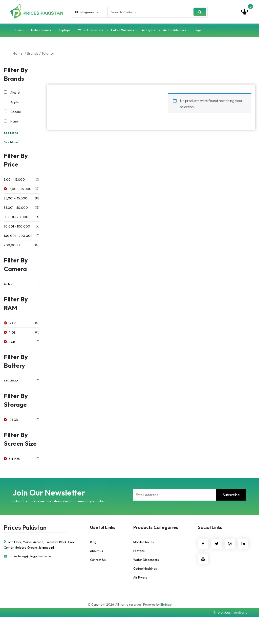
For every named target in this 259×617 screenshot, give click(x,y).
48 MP (8, 285)
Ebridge (165, 605)
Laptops (64, 31)
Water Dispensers (90, 31)
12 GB (12, 324)
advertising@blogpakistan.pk (27, 557)
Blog (93, 543)
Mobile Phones (41, 31)
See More (11, 133)
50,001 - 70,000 (16, 218)
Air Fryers (148, 31)
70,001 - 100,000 (17, 227)
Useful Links (102, 528)
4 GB (12, 333)
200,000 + (12, 246)
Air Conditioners (174, 31)
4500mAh (11, 381)
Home (19, 31)
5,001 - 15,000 (14, 180)
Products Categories (155, 528)
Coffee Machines (122, 31)
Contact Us (98, 560)
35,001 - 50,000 (16, 208)
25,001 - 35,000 (15, 199)
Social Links (210, 528)
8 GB (12, 342)
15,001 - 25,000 (20, 190)
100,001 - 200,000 (18, 236)
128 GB (13, 420)
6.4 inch (14, 459)
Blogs (197, 31)
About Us (96, 551)
